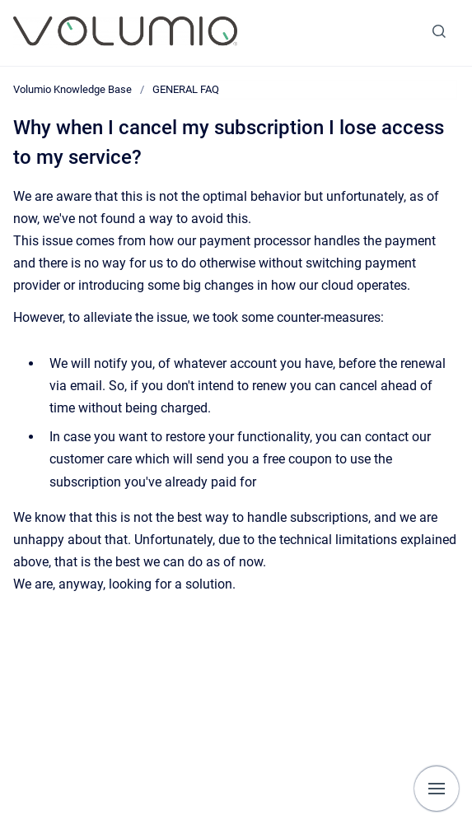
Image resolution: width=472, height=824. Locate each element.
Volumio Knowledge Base (72, 89)
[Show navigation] (436, 788)
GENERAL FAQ (185, 89)
